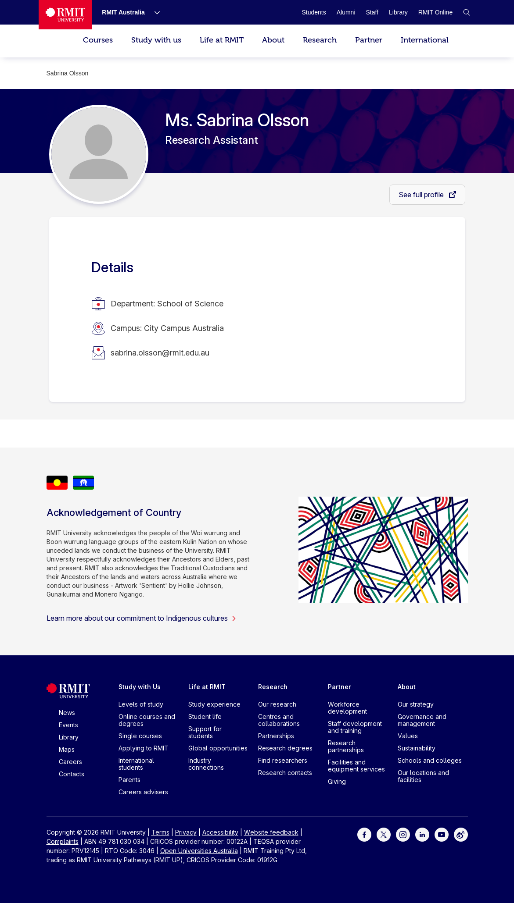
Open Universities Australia (199, 850)
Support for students (205, 732)
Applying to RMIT (144, 748)
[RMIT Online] (435, 12)
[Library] (398, 12)
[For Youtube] (442, 834)
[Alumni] (346, 12)
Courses (98, 40)
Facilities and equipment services (356, 765)
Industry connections (206, 764)
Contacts (71, 774)
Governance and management (422, 720)
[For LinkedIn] (422, 834)
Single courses (140, 735)
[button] (466, 12)
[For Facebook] (364, 834)
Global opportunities (218, 748)
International (425, 40)
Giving (337, 781)
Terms (160, 832)
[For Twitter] (384, 834)
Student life (205, 716)
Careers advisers (143, 792)
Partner (368, 40)
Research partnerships (346, 746)
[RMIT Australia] (123, 12)
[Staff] (372, 12)
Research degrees (285, 748)
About (273, 40)
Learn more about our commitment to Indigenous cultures (142, 618)
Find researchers (282, 760)
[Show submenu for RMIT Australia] (153, 12)
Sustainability (416, 748)
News (67, 712)
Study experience (214, 704)
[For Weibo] (461, 834)
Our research (277, 704)
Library (69, 737)
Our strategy (416, 704)
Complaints (63, 841)
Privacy (186, 832)
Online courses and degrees (147, 720)
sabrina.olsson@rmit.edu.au (160, 352)
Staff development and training (355, 727)
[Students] (314, 12)
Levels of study (141, 704)
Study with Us (140, 686)
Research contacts (285, 772)
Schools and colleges (430, 760)
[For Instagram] (403, 834)
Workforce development (347, 707)
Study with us (156, 40)
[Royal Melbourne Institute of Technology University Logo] (65, 14)
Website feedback (271, 832)
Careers (70, 761)
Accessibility (220, 832)
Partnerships (276, 735)
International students (136, 764)
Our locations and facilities (423, 776)
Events (68, 725)
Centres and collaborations (279, 720)
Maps (67, 749)
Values (408, 735)
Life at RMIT (222, 40)
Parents (129, 779)
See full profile (422, 194)
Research (320, 40)
